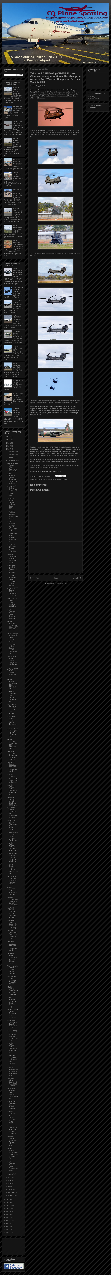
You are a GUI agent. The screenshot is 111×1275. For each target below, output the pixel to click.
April (9, 1186)
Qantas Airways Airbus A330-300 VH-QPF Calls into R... (12, 1153)
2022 (8, 449)
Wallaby (64, 479)
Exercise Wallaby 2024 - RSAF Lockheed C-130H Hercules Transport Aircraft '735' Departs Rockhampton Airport (13, 352)
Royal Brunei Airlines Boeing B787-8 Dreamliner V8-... (12, 648)
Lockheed (44, 479)
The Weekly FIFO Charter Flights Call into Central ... (12, 661)
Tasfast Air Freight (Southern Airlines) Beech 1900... (11, 503)
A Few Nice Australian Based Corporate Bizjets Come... (11, 580)
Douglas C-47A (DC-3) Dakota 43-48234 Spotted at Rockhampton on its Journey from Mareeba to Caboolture (13, 179)
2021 (8, 1199)
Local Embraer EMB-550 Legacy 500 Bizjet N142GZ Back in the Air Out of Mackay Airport (13, 292)
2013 (8, 1223)
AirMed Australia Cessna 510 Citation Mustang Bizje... (12, 1002)
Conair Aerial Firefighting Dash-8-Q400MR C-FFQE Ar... (12, 1024)
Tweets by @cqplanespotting (94, 97)
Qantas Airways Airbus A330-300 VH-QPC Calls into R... (12, 684)
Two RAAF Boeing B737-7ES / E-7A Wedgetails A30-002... (12, 766)
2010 (8, 1232)
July (9, 1177)
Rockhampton (52, 479)
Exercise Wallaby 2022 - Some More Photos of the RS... (12, 778)
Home (56, 578)
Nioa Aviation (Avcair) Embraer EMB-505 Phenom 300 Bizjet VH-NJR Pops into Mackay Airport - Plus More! (13, 306)
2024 (8, 443)
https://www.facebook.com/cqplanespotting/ (61, 461)
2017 (8, 1211)
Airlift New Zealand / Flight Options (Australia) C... (11, 696)
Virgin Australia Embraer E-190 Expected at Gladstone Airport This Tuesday (13, 385)
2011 (8, 1229)
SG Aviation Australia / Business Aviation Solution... (11, 1104)
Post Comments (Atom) (59, 583)
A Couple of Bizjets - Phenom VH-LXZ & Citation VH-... (12, 490)
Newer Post (34, 578)
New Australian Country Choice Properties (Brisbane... (12, 836)
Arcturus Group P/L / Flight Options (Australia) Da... (12, 732)
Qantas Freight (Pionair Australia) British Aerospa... (12, 1013)
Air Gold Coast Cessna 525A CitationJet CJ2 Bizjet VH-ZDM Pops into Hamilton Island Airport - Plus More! (13, 399)
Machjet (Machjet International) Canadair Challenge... (12, 990)
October (11, 458)
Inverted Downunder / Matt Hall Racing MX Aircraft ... (12, 558)
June (10, 1180)
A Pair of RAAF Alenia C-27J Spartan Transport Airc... (12, 537)
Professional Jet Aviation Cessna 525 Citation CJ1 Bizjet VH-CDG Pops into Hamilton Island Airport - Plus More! (13, 321)
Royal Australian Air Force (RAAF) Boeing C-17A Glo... (11, 613)
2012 (8, 1226)
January (11, 1195)
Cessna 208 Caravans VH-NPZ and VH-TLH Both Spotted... (12, 708)
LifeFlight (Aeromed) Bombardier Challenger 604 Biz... (12, 755)
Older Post (77, 578)
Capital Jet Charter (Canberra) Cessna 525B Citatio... (12, 824)
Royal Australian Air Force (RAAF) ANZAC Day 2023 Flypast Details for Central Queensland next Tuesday (13, 231)
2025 (8, 440)
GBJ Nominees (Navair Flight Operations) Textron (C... (12, 467)
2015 (8, 1217)
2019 (8, 1205)
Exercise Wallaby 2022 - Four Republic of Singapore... (12, 846)
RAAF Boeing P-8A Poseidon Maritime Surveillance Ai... (12, 1035)
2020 (8, 1202)
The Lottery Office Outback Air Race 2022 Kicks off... (12, 1082)
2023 (8, 446)
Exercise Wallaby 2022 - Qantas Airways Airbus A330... (11, 1117)
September (12, 461)
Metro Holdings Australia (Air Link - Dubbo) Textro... (12, 637)
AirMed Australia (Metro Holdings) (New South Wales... (12, 478)
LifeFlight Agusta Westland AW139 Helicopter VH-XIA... (11, 912)
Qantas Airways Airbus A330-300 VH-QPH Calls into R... (12, 744)
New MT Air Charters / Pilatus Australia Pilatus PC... (12, 548)
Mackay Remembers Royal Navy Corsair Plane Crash (12, 901)
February (11, 1192)
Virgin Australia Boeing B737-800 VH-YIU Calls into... (12, 969)
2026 (8, 437)
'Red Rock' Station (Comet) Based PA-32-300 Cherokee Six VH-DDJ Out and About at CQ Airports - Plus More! (13, 336)
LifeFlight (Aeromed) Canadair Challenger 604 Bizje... (12, 801)
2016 (8, 1214)
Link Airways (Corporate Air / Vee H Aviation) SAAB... (12, 880)
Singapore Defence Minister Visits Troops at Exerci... (12, 514)
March (10, 1189)
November (11, 455)
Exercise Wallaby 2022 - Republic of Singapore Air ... (12, 789)
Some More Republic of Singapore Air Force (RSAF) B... (12, 1129)
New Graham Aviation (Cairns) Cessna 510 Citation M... (12, 857)
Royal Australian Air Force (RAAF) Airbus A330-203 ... (12, 526)
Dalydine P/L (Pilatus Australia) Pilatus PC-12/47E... (12, 980)
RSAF (59, 479)
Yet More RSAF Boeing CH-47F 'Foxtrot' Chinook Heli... (12, 958)
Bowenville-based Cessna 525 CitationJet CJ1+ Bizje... (12, 924)
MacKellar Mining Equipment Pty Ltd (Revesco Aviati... (12, 1141)
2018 (8, 1208)
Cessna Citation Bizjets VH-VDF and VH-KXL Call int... (12, 868)
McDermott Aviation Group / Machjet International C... (12, 1093)
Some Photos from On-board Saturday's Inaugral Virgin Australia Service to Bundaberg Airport (13, 112)
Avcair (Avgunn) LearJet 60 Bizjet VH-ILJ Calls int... (12, 890)
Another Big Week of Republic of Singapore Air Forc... (12, 569)
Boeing (37, 479)
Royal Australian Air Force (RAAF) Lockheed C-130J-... (12, 1165)
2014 (8, 1220)
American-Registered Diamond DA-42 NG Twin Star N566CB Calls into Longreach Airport (13, 164)
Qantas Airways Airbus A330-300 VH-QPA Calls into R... (12, 626)
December (11, 452)
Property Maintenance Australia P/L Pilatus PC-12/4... (12, 1071)
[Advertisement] (13, 1246)
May (9, 1183)
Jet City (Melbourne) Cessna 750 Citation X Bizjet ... (12, 934)
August (10, 1174)
